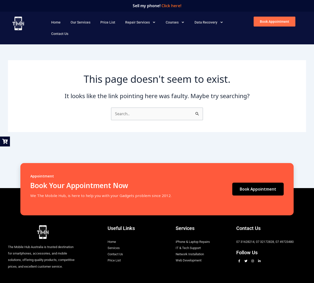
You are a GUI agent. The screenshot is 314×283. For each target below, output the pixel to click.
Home (56, 22)
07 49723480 (284, 242)
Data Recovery (209, 22)
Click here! (171, 5)
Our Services (80, 22)
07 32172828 (265, 242)
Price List (107, 22)
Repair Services (140, 22)
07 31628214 (245, 242)
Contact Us (59, 33)
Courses (175, 22)
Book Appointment (257, 189)
